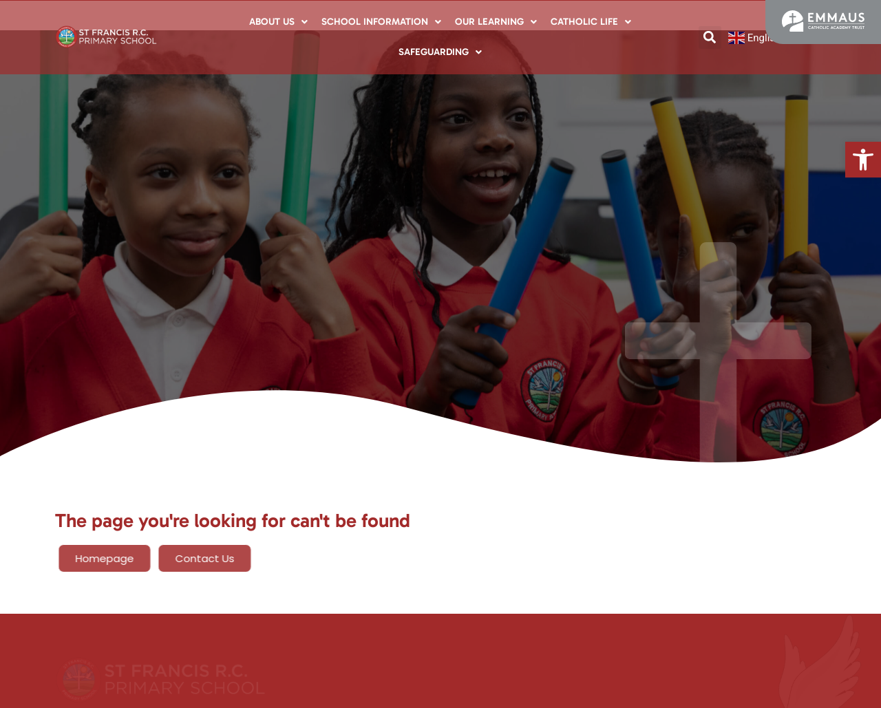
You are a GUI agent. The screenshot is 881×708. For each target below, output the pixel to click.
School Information (381, 22)
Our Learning (496, 22)
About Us (278, 22)
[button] (863, 160)
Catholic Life (591, 22)
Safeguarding (440, 52)
